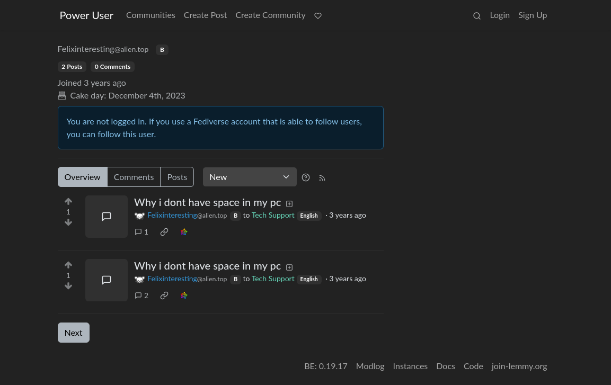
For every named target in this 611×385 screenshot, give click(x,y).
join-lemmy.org (519, 366)
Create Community (270, 15)
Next (74, 332)
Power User (87, 14)
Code (473, 366)
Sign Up (532, 15)
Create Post (205, 15)
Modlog (370, 366)
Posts (177, 177)
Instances (410, 366)
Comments (134, 177)
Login (500, 15)
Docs (445, 366)
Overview (83, 177)
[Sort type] (249, 177)
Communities (150, 15)
